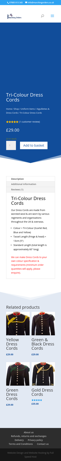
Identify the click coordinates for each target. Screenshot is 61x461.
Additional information (23, 184)
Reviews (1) (17, 189)
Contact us (43, 443)
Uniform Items (28, 108)
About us (29, 432)
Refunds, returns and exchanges (28, 436)
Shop (16, 108)
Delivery (19, 440)
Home (9, 108)
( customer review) (29, 121)
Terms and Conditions (21, 443)
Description (17, 178)
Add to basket (33, 145)
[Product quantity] (11, 145)
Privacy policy (35, 440)
